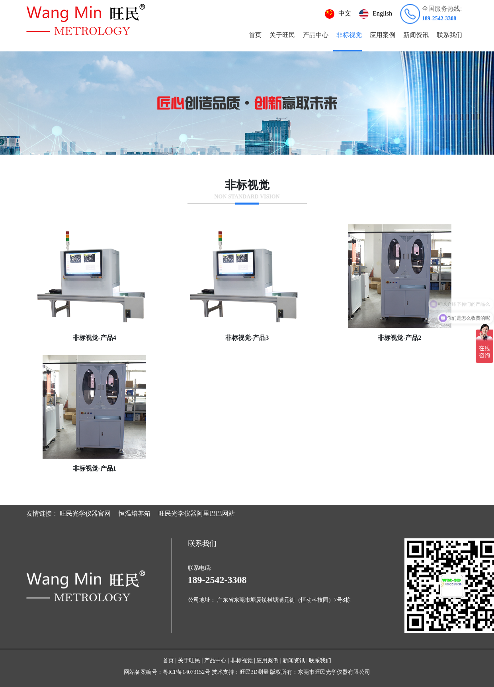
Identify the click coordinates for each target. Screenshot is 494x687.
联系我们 (449, 34)
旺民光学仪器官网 (85, 513)
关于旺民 (282, 34)
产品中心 (315, 34)
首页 (255, 34)
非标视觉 (349, 34)
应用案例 (382, 34)
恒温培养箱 (134, 513)
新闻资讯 (416, 34)
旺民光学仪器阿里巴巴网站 (196, 513)
